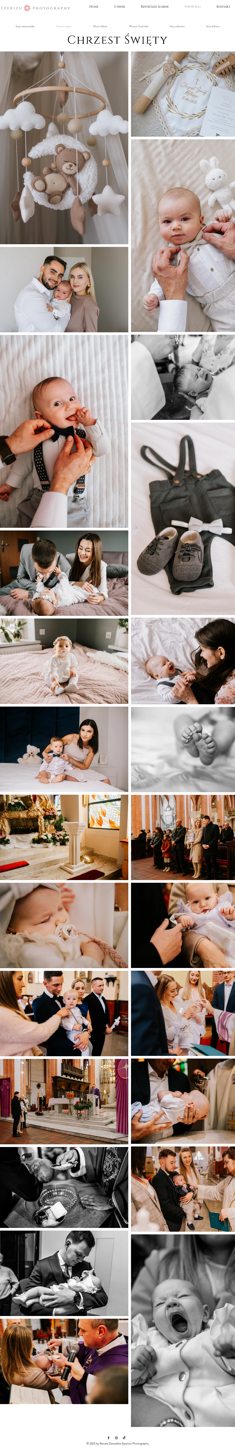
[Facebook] (108, 1438)
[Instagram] (116, 1438)
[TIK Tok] (124, 1438)
